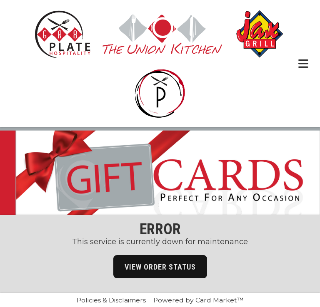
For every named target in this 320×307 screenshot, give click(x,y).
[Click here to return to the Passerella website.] (160, 93)
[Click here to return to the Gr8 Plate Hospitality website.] (62, 33)
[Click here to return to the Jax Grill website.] (259, 33)
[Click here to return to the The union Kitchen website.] (162, 33)
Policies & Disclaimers (111, 300)
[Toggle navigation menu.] (303, 63)
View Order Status (160, 266)
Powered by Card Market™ (198, 300)
